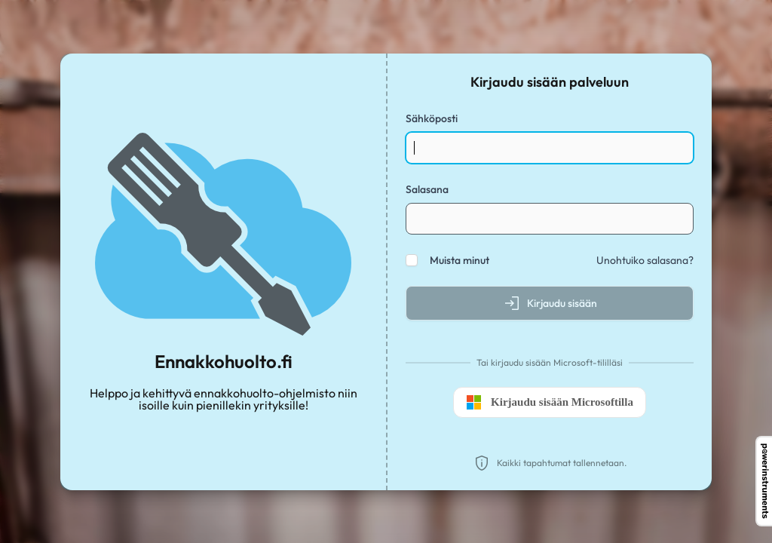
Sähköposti (432, 118)
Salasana (427, 189)
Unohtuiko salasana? (645, 260)
